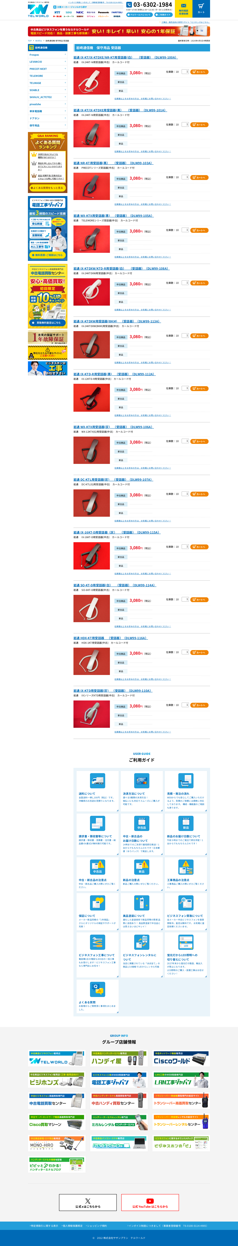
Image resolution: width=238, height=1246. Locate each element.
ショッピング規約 (97, 1225)
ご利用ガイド (164, 14)
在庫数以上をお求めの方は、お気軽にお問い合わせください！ (142, 98)
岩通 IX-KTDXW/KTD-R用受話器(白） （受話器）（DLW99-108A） (121, 268)
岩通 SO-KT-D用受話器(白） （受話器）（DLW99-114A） (114, 585)
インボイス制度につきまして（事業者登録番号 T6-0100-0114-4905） (95, 2)
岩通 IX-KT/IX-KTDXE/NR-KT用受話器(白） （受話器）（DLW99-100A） (125, 57)
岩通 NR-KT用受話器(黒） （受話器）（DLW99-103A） (113, 163)
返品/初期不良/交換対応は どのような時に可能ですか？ (51, 177)
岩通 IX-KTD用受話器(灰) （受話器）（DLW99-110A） (113, 690)
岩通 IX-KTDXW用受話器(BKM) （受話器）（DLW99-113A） (117, 321)
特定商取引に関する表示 (44, 1225)
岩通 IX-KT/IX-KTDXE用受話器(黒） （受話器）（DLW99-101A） (120, 110)
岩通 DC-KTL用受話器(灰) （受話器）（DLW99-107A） (113, 479)
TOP (30, 40)
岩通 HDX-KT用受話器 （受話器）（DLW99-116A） (110, 638)
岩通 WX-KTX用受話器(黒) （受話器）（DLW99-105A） (113, 215)
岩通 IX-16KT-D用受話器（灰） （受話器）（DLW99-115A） (117, 532)
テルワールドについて (140, 14)
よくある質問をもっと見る (48, 188)
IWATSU (38, 40)
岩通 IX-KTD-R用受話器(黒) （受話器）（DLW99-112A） (114, 374)
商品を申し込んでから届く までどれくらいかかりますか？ (50, 166)
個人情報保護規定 (73, 1225)
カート (201, 12)
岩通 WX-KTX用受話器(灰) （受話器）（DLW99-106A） (113, 427)
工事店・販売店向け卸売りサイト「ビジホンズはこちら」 (186, 22)
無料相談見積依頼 (183, 12)
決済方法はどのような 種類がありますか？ (48, 156)
